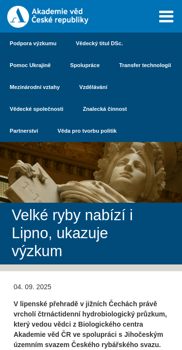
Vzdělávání (93, 87)
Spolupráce (85, 65)
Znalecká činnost (105, 109)
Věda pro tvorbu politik (86, 131)
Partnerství (24, 131)
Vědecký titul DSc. (99, 43)
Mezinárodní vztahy (35, 87)
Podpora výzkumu (33, 43)
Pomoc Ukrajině (30, 65)
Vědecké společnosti (37, 109)
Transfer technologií (145, 65)
